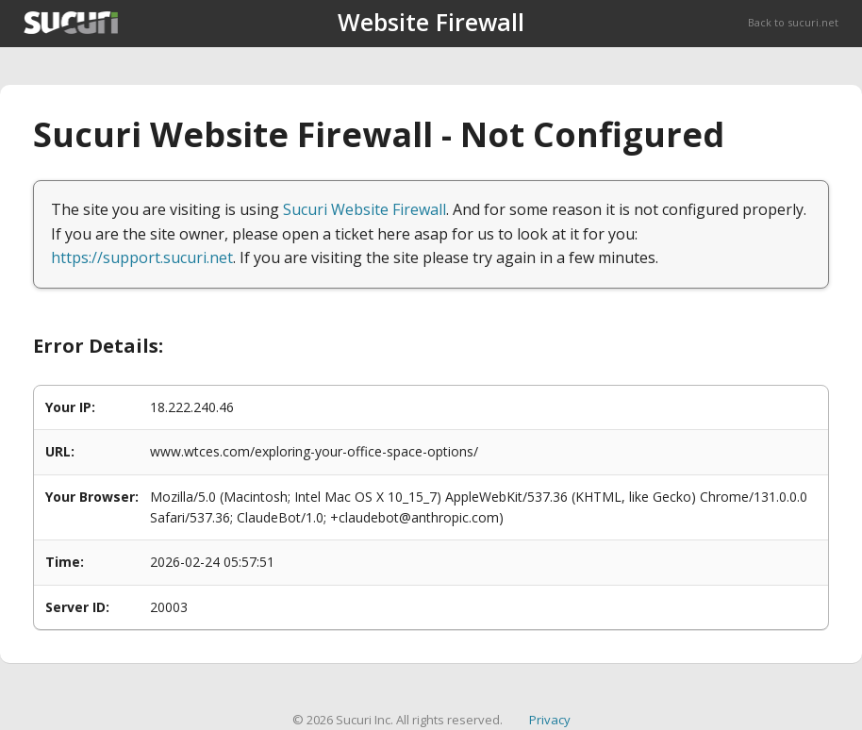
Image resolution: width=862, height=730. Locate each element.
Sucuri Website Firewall (364, 209)
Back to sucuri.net (793, 22)
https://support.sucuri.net (142, 257)
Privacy (550, 719)
